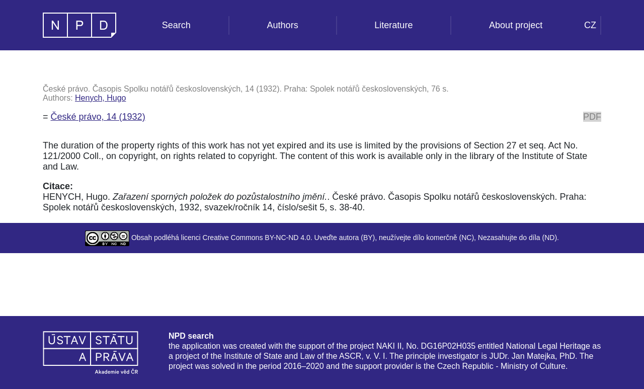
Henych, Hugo (100, 98)
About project (515, 25)
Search (176, 25)
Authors (282, 25)
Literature (393, 25)
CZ (590, 25)
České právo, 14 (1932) (98, 117)
